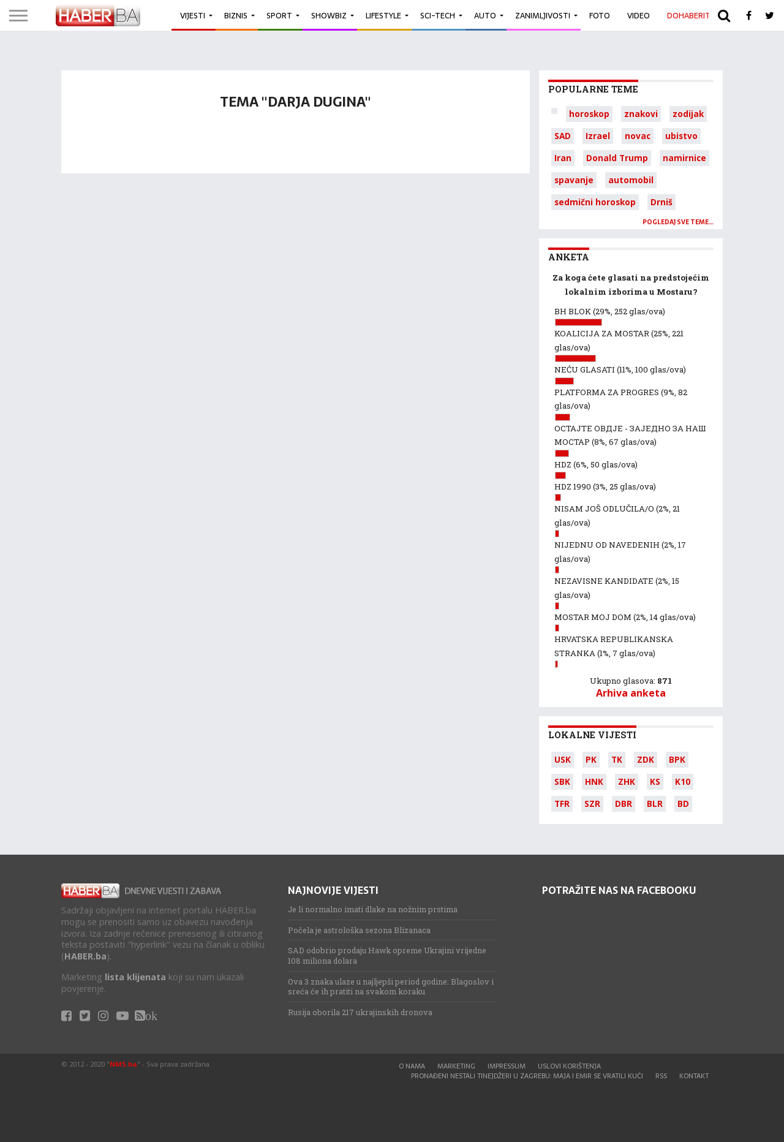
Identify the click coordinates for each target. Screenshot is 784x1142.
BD (683, 803)
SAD (562, 136)
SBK (562, 781)
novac (637, 136)
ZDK (645, 759)
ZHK (626, 781)
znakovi (641, 113)
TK (616, 759)
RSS (661, 1075)
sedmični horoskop (595, 202)
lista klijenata (135, 977)
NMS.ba (123, 1063)
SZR (592, 803)
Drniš (661, 202)
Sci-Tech (437, 15)
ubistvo (681, 136)
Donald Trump (617, 158)
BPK (677, 759)
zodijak (688, 113)
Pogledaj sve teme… (678, 222)
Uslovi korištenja (569, 1066)
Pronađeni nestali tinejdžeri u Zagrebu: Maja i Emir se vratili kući (527, 1075)
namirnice (684, 158)
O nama (412, 1066)
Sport (279, 15)
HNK (594, 781)
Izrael (598, 136)
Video (638, 15)
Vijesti (192, 15)
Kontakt (694, 1075)
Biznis (235, 15)
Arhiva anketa (631, 693)
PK (591, 759)
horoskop (589, 113)
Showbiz (329, 15)
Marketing (456, 1066)
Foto (599, 15)
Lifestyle (383, 15)
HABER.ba (85, 956)
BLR (655, 803)
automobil (631, 180)
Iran (562, 158)
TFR (562, 803)
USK (562, 759)
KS (655, 781)
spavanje (574, 180)
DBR (623, 803)
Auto (485, 15)
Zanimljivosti (542, 15)
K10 (682, 781)
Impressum (507, 1066)
